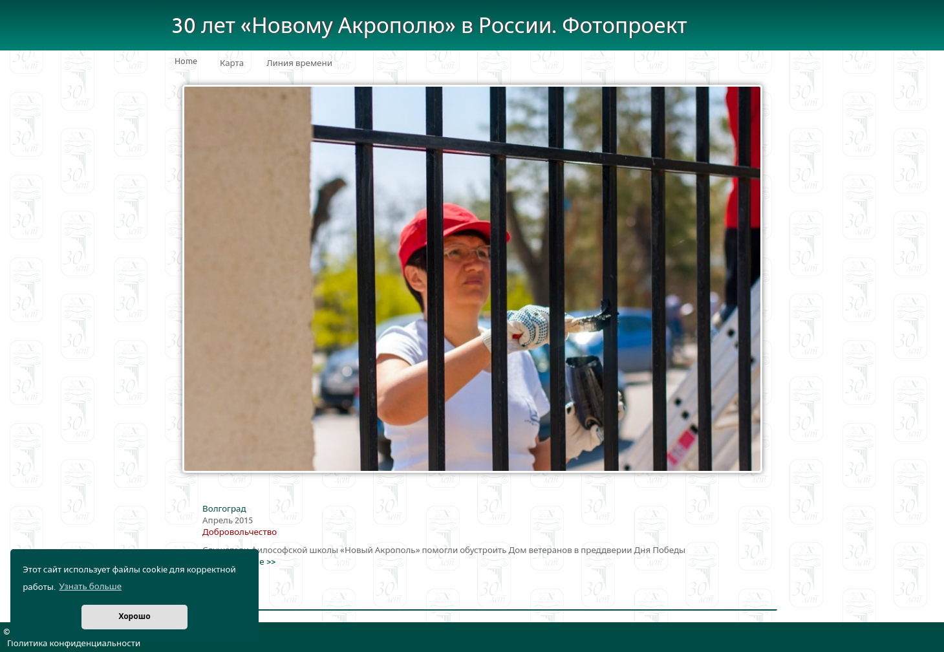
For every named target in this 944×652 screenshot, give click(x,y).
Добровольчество (239, 532)
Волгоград (224, 509)
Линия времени (299, 63)
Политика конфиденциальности (73, 643)
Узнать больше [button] (90, 586)
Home (186, 61)
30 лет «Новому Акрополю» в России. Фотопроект (429, 26)
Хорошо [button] (134, 617)
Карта (232, 63)
